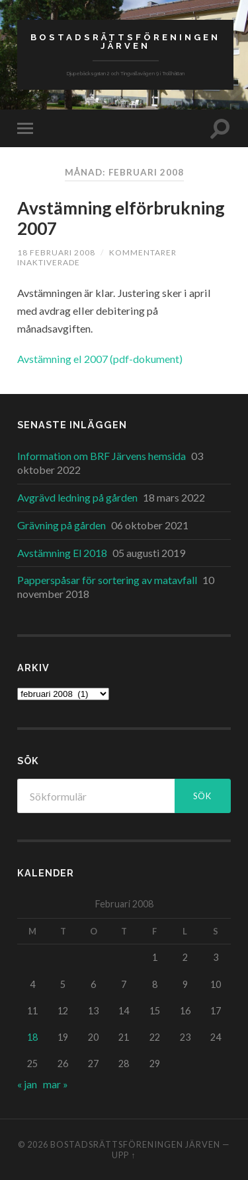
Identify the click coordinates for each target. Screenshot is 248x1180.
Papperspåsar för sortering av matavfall (107, 580)
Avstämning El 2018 (62, 552)
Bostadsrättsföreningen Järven (125, 41)
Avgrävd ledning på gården (77, 497)
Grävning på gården (61, 525)
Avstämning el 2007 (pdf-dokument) (100, 358)
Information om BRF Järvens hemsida (101, 455)
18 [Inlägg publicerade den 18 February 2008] (32, 1037)
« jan (27, 1084)
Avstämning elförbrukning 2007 (121, 218)
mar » (55, 1084)
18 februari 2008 (56, 252)
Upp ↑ (124, 1155)
